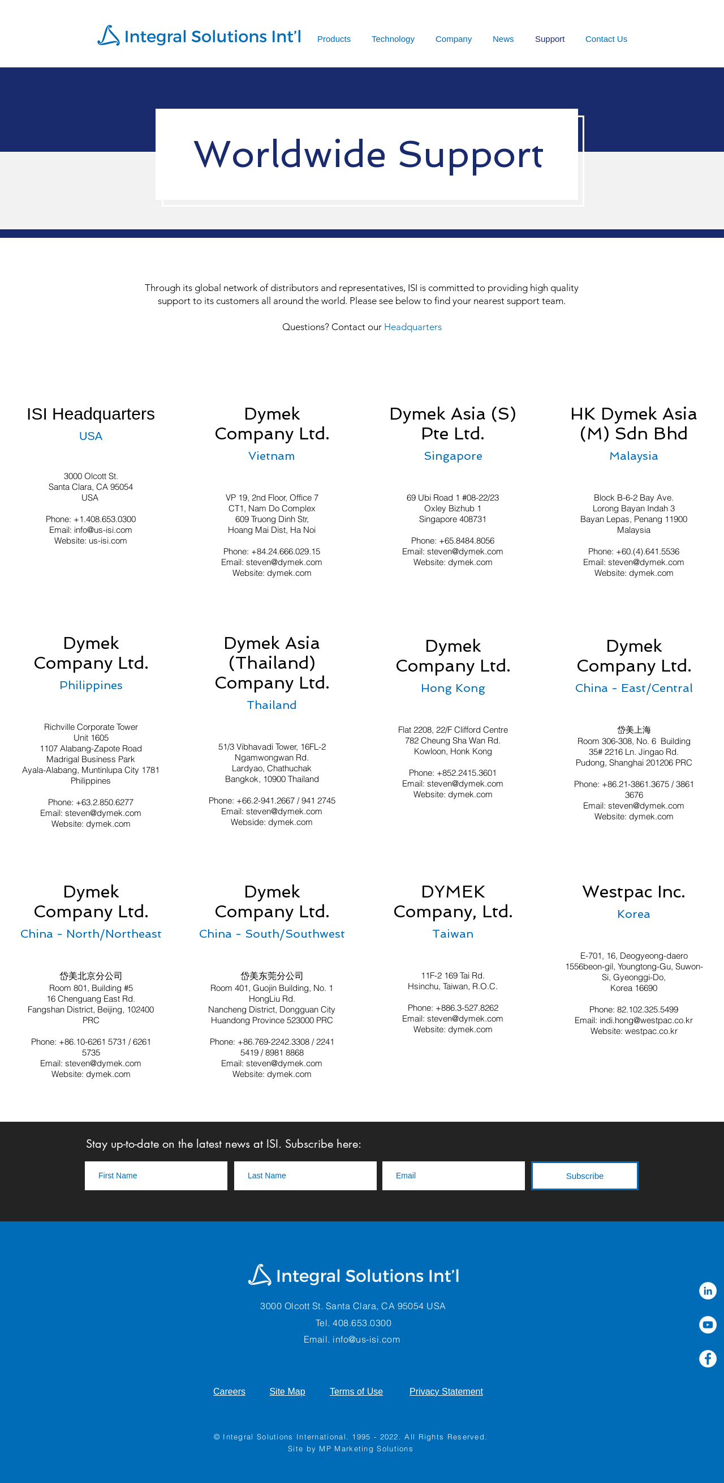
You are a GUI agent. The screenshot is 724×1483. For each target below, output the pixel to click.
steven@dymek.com (284, 562)
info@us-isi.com (103, 529)
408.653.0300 (362, 1322)
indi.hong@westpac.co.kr (646, 1020)
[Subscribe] (585, 1175)
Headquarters (413, 326)
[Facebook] (708, 1358)
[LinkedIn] (708, 1291)
